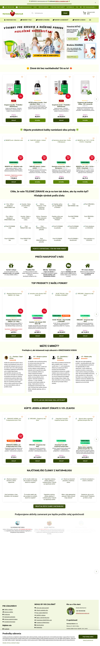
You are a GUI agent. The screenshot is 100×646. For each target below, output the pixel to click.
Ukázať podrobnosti (88, 640)
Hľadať (65, 13)
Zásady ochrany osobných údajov (11, 643)
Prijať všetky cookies (88, 636)
